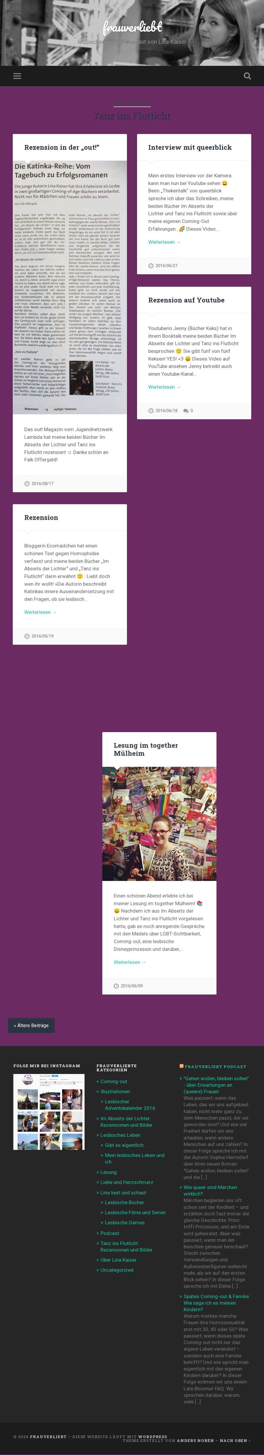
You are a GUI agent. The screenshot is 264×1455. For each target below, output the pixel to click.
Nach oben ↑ (235, 1441)
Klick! (38, 840)
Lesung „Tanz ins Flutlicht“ (69, 670)
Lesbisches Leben (120, 1136)
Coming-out (114, 1082)
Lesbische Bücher (124, 1203)
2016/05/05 (42, 753)
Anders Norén (195, 1441)
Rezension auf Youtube (186, 299)
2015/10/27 (166, 984)
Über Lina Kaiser (118, 1260)
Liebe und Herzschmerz (127, 1183)
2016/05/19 (42, 636)
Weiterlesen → (164, 242)
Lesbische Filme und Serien (135, 1213)
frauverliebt (132, 26)
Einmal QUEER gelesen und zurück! (193, 723)
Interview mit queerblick (190, 147)
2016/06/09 (166, 685)
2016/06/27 (166, 265)
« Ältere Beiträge (31, 1026)
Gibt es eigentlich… (126, 1146)
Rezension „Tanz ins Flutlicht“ (57, 791)
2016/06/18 (166, 410)
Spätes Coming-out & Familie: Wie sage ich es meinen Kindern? (217, 1303)
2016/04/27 (166, 838)
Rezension (41, 517)
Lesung (109, 1173)
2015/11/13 (42, 901)
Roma (157, 872)
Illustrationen (115, 1092)
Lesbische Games (125, 1223)
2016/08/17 (42, 483)
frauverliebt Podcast (215, 1067)
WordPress (152, 1437)
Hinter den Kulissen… (59, 934)
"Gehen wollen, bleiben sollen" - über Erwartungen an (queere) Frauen (216, 1085)
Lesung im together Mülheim (180, 448)
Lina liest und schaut (123, 1193)
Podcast (110, 1234)
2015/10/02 (42, 994)
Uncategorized (117, 1271)
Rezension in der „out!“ (61, 147)
